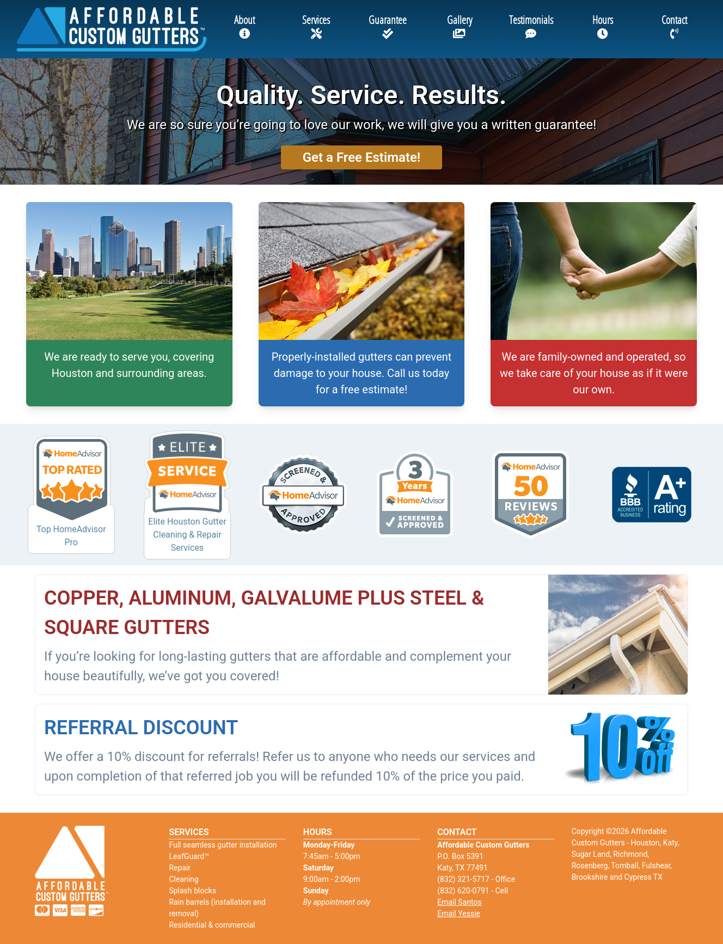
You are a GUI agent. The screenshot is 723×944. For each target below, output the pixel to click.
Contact (674, 26)
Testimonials (531, 26)
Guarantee (388, 26)
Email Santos (459, 902)
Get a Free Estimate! (362, 157)
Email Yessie (458, 913)
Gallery (459, 26)
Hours (602, 26)
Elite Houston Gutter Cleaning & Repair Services (187, 534)
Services (316, 26)
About (244, 26)
